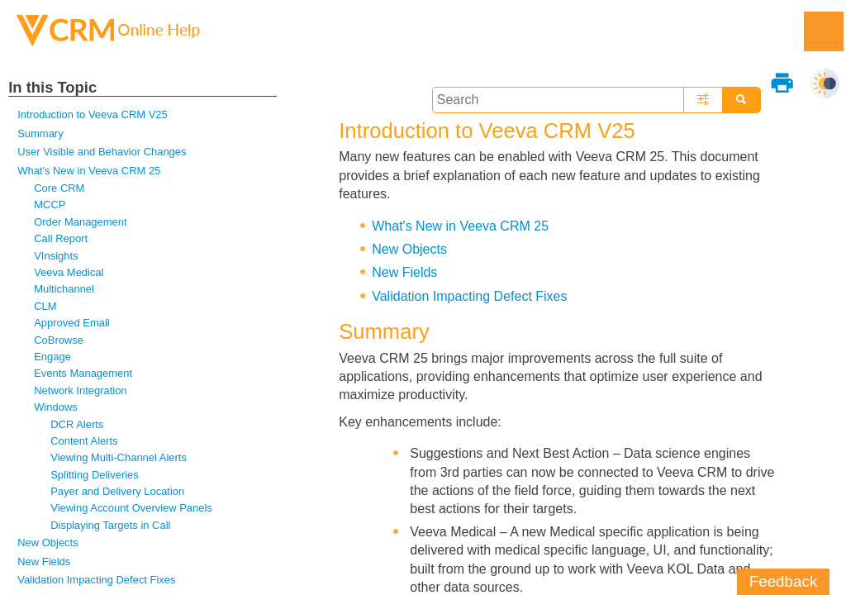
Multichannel (64, 289)
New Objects (47, 542)
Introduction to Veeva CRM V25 (92, 114)
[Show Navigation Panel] (824, 31)
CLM (45, 306)
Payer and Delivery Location (117, 491)
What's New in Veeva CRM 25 (88, 170)
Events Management (83, 373)
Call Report (61, 238)
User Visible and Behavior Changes (101, 151)
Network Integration (80, 390)
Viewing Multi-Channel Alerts (118, 457)
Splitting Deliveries (94, 475)
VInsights (56, 256)
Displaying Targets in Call (110, 525)
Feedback (783, 581)
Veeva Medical (68, 272)
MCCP (49, 204)
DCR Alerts (76, 424)
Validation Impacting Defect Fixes (96, 580)
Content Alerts (83, 441)
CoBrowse (58, 340)
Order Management (80, 222)
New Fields (43, 561)
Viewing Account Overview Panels (131, 508)
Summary (40, 133)
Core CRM (59, 188)
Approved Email (71, 323)
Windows (56, 407)
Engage (52, 356)
